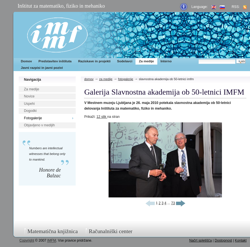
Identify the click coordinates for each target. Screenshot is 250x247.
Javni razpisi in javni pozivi (42, 67)
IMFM (57, 35)
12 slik (101, 117)
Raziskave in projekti (94, 61)
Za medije (146, 61)
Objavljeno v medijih (39, 125)
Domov (26, 61)
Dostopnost (223, 240)
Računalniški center (110, 231)
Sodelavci (124, 61)
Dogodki (30, 111)
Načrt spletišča (200, 240)
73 (173, 203)
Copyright (26, 240)
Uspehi (29, 104)
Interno (165, 61)
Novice (29, 96)
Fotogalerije (33, 118)
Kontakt (241, 240)
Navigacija (32, 80)
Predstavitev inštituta (55, 61)
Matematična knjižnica (52, 231)
